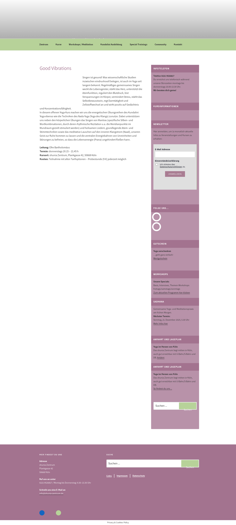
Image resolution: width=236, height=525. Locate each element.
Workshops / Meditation (82, 44)
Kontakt (179, 44)
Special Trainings (140, 44)
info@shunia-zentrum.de (51, 493)
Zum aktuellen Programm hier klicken (171, 292)
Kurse (60, 44)
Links (109, 476)
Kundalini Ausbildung (112, 44)
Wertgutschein (160, 258)
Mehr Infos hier (160, 323)
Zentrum (45, 44)
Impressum (122, 475)
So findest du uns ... (162, 388)
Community (162, 44)
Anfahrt (160, 357)
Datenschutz (138, 475)
